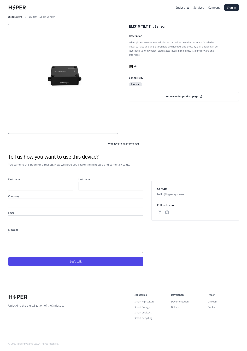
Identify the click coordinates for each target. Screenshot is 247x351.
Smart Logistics (143, 312)
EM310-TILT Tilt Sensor (42, 16)
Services (198, 7)
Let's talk (76, 261)
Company (214, 7)
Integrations (15, 16)
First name (14, 179)
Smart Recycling (143, 318)
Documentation (180, 301)
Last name (84, 179)
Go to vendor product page (184, 96)
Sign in (231, 7)
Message (13, 229)
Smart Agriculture (144, 301)
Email (11, 213)
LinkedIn (212, 301)
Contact (212, 307)
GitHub (175, 307)
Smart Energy (142, 307)
